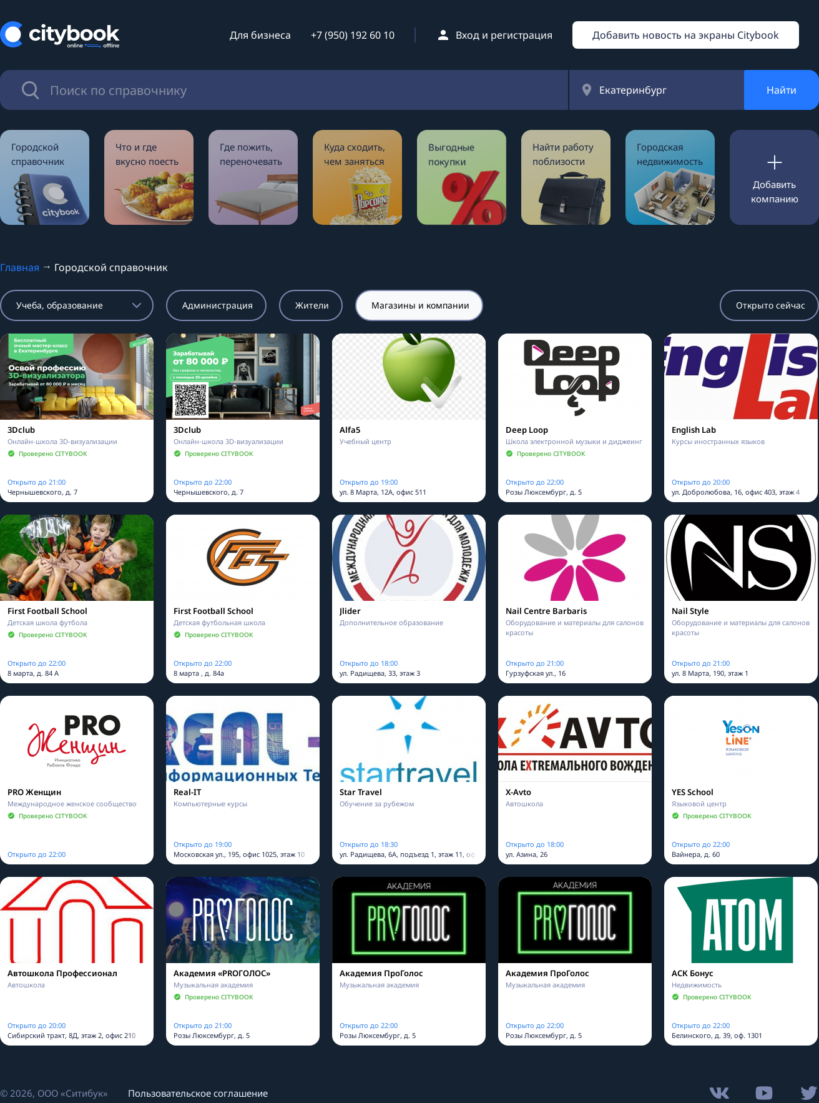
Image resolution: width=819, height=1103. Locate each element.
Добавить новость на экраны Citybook (685, 35)
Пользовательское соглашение (198, 1093)
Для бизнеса (260, 35)
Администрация (217, 305)
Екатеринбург (633, 90)
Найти (782, 90)
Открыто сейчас (770, 305)
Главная (19, 267)
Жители (312, 305)
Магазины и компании (420, 305)
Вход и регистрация (504, 35)
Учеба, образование (59, 305)
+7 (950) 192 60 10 (353, 35)
